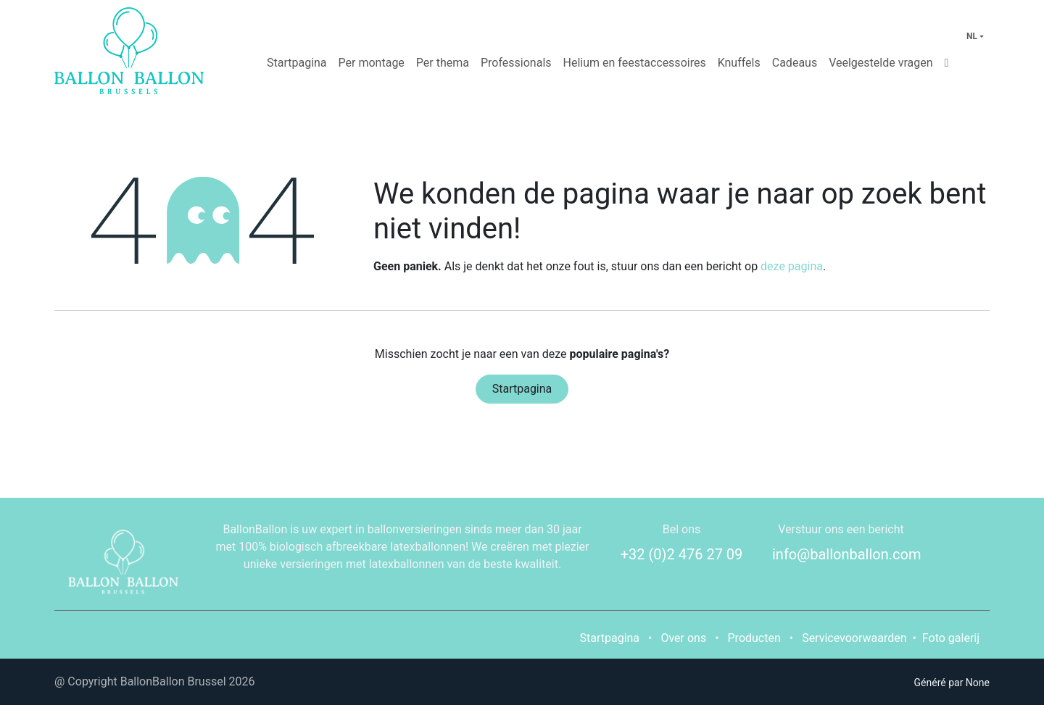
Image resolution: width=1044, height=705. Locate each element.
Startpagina (522, 389)
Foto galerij (950, 638)
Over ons (683, 638)
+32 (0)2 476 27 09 (682, 554)
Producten (754, 638)
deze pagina (792, 266)
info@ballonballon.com (846, 554)
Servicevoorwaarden (854, 638)
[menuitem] (297, 63)
